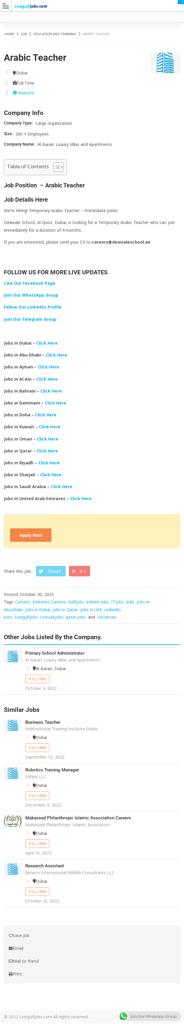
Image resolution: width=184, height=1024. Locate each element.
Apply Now (31, 535)
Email (16, 949)
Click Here (47, 343)
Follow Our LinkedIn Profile (33, 307)
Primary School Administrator (57, 653)
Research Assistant (46, 866)
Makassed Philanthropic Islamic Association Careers (81, 818)
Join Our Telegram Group (30, 319)
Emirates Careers (49, 602)
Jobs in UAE (91, 610)
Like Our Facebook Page (29, 283)
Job (24, 34)
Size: (9, 133)
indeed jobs (98, 602)
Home (9, 34)
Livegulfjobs (26, 617)
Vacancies (107, 617)
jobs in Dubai (37, 610)
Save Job (19, 936)
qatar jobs (76, 617)
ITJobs (117, 602)
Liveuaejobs (51, 617)
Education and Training (55, 34)
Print (15, 974)
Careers (22, 602)
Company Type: (19, 123)
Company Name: (20, 144)
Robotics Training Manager (54, 770)
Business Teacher (44, 723)
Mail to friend (24, 961)
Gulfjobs (76, 602)
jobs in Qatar (65, 610)
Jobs (130, 602)
